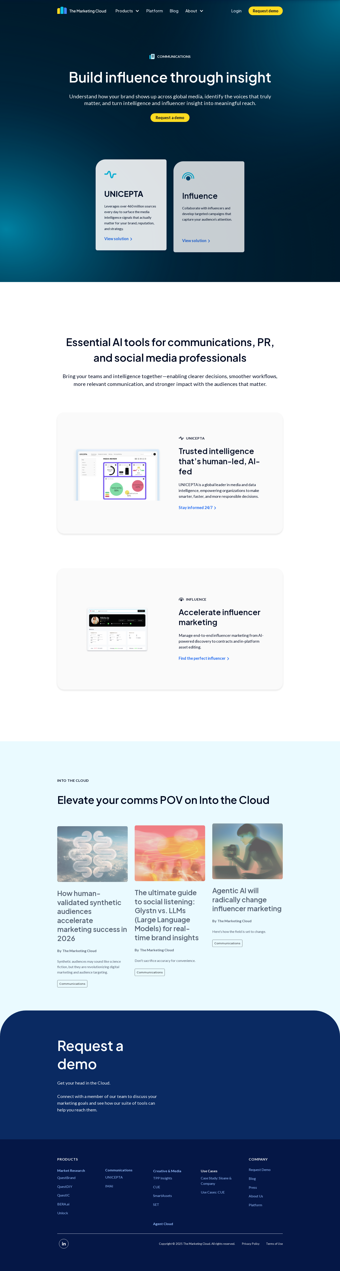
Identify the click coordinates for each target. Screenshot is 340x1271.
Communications (72, 999)
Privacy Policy (251, 1243)
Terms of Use (274, 1243)
